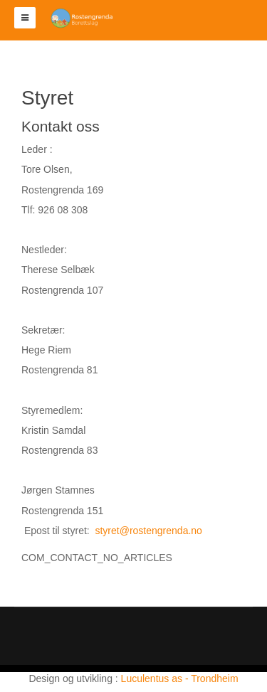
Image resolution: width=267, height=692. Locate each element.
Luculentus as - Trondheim (180, 678)
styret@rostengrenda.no (148, 530)
